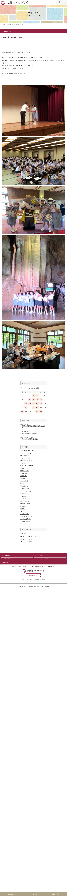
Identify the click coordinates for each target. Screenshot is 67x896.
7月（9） (30, 630)
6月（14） (23, 649)
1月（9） (31, 670)
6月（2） (40, 739)
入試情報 (11, 894)
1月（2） (40, 742)
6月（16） (23, 665)
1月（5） (31, 618)
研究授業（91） (24, 486)
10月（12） (23, 627)
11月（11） (33, 625)
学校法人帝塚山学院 (5, 819)
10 (41, 399)
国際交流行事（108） (26, 461)
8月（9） (22, 591)
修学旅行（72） (24, 478)
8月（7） (22, 646)
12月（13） (23, 715)
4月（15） (23, 577)
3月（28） (31, 539)
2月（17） (23, 580)
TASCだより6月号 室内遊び (30, 439)
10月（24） (23, 570)
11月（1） (31, 774)
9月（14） (32, 551)
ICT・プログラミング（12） (27, 501)
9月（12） (32, 679)
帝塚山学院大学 (4, 826)
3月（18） (31, 596)
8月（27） (23, 553)
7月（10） (30, 646)
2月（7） (32, 742)
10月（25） (23, 608)
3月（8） (31, 577)
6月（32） (23, 575)
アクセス (33, 894)
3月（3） (22, 742)
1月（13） (31, 599)
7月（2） (30, 762)
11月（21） (33, 548)
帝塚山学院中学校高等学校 (7, 823)
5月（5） (30, 751)
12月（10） (23, 658)
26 (22, 411)
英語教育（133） (24, 488)
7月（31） (31, 663)
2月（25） (23, 542)
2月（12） (23, 618)
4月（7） (22, 668)
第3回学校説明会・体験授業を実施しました (33, 427)
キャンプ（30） (24, 481)
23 (37, 407)
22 (33, 407)
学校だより (9, 24)
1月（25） (31, 561)
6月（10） (40, 630)
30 (37, 411)
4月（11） (23, 725)
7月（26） (31, 572)
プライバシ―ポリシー (15, 830)
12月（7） (23, 641)
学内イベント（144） (25, 453)
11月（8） (31, 734)
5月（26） (31, 556)
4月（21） (23, 539)
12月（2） (23, 774)
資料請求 (55, 894)
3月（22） (31, 706)
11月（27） (33, 605)
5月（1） (22, 765)
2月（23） (32, 651)
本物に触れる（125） (26, 516)
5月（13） (31, 665)
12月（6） (23, 734)
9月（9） (32, 644)
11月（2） (31, 748)
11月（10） (33, 586)
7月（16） (31, 682)
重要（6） (22, 509)
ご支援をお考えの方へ (51, 830)
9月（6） (32, 737)
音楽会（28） (23, 473)
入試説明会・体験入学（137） (28, 450)
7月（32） (31, 553)
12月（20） (23, 548)
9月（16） (32, 608)
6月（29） (23, 613)
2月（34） (23, 561)
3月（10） (31, 725)
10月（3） (23, 804)
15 (33, 403)
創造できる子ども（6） (26, 504)
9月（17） (32, 570)
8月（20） (23, 682)
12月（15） (23, 586)
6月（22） (23, 594)
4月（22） (23, 558)
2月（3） (32, 753)
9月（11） (32, 589)
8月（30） (23, 572)
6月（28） (23, 556)
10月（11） (23, 644)
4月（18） (23, 596)
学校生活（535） (24, 455)
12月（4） (23, 748)
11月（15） (33, 696)
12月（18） (23, 605)
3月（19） (31, 687)
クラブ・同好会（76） (26, 491)
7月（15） (30, 591)
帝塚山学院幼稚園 (38, 819)
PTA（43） (23, 493)
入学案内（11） (24, 514)
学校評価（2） (24, 496)
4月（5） (41, 649)
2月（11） (33, 635)
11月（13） (32, 641)
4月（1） (40, 751)
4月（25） (23, 616)
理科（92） (23, 499)
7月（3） (30, 739)
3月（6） (22, 795)
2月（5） (32, 767)
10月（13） (23, 718)
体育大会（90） (24, 468)
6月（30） (23, 684)
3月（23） (31, 616)
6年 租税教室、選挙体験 (29, 433)
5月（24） (31, 704)
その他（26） (23, 463)
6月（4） (22, 536)
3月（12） (23, 635)
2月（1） (22, 781)
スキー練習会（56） (25, 521)
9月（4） (31, 804)
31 (41, 411)
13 (26, 403)
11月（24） (33, 677)
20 (26, 407)
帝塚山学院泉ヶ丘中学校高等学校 (42, 823)
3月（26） (31, 558)
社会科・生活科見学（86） (27, 466)
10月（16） (23, 589)
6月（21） (23, 704)
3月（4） (22, 767)
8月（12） (23, 610)
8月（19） (23, 663)
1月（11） (41, 651)
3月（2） (32, 779)
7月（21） (31, 720)
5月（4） (22, 632)
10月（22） (23, 551)
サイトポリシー (26, 830)
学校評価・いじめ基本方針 (37, 830)
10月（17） (23, 660)
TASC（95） (23, 511)
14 (30, 403)
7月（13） (31, 610)
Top (4, 24)
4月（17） (23, 706)
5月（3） (31, 649)
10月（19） (23, 679)
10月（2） (31, 760)
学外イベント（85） (25, 458)
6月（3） (22, 751)
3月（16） (30, 668)
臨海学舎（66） (24, 471)
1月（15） (31, 542)
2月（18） (23, 599)
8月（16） (23, 701)
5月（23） (31, 575)
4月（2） (32, 793)
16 (37, 403)
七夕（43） (23, 483)
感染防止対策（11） (25, 519)
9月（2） (22, 762)
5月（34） (31, 684)
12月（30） (23, 567)
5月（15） (31, 723)
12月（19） (23, 696)
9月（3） (31, 776)
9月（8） (32, 627)
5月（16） (30, 536)
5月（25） (31, 613)
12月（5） (23, 760)
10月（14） (23, 698)
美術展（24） (23, 476)
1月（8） (31, 689)
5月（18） (31, 594)
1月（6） (31, 580)
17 (41, 403)
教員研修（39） (24, 506)
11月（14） (33, 715)
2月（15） (23, 709)
